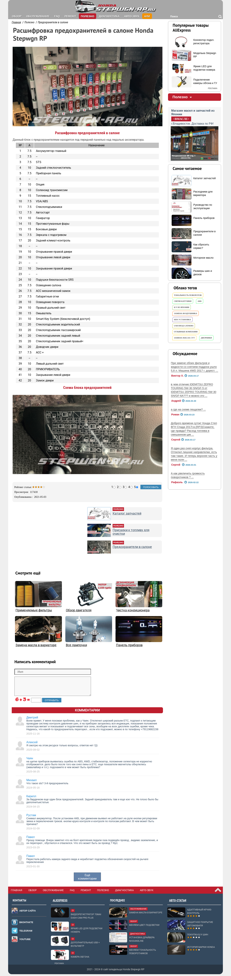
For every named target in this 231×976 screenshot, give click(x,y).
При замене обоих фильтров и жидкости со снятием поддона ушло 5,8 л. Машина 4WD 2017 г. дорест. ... (194, 366)
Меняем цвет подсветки (144, 925)
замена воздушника (185, 313)
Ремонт (70, 16)
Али (147, 16)
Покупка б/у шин (197, 934)
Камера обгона (80, 956)
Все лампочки (76, 645)
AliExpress (60, 900)
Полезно (87, 16)
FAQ (57, 16)
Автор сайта (27, 910)
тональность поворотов (188, 295)
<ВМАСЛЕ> (181, 118)
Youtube (25, 939)
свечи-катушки (182, 301)
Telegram (25, 930)
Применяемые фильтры (34, 610)
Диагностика (109, 16)
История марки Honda (201, 947)
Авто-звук (132, 16)
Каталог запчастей (127, 513)
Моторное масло (203, 257)
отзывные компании (186, 332)
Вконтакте (26, 922)
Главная (16, 22)
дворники (206, 338)
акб (200, 301)
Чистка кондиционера (133, 610)
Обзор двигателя (78, 610)
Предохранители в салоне (132, 547)
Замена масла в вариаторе (36, 645)
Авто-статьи (177, 900)
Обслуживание (37, 16)
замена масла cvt (184, 338)
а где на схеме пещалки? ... (188, 409)
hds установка (182, 319)
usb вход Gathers (183, 326)
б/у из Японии (181, 307)
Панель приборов (129, 645)
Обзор (16, 16)
